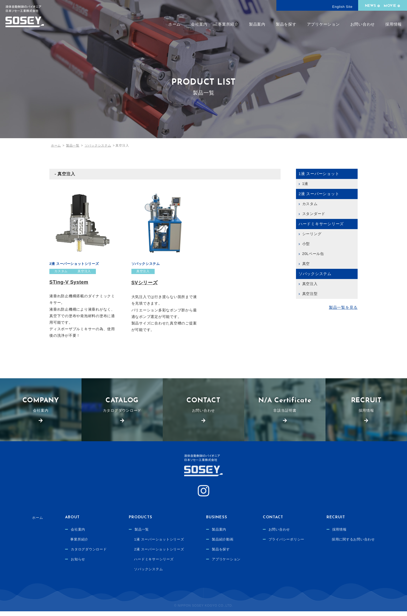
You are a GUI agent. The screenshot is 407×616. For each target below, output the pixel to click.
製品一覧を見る (343, 307)
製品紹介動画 (223, 544)
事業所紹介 (228, 24)
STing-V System (69, 282)
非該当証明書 (285, 407)
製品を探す (286, 24)
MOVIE (390, 6)
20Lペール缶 (313, 254)
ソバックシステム (146, 263)
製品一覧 (138, 534)
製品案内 (257, 24)
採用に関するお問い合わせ (359, 544)
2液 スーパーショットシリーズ (76, 263)
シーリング (312, 234)
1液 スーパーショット (319, 173)
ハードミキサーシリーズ (321, 224)
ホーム (174, 24)
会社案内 (199, 24)
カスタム (61, 271)
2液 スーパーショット (319, 193)
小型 (306, 244)
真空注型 (310, 294)
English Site (342, 7)
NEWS (370, 6)
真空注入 (85, 271)
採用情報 (393, 24)
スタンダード (313, 214)
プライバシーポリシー (289, 544)
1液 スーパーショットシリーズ (157, 544)
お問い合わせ (362, 24)
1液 (305, 184)
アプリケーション (323, 24)
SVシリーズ (145, 283)
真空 (306, 263)
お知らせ (71, 564)
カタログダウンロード (122, 407)
